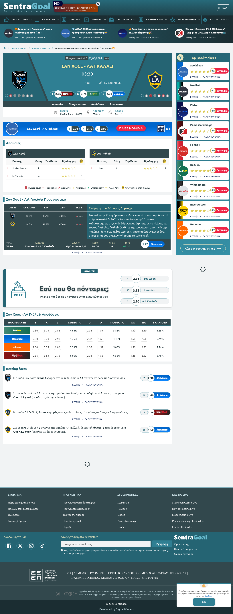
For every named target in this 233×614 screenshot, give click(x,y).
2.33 (89, 355)
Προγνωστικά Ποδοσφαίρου (79, 502)
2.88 (57, 330)
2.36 (35, 355)
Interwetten (198, 204)
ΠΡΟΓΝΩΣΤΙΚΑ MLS (19, 48)
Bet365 (195, 165)
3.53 (46, 355)
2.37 (89, 338)
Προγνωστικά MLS (76, 58)
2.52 (144, 355)
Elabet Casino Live (182, 514)
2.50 (144, 330)
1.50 (133, 330)
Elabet (194, 105)
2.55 (144, 347)
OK (204, 601)
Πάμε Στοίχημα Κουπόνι (21, 502)
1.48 (133, 355)
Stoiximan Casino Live (184, 502)
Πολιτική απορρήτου (186, 548)
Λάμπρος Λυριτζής (120, 208)
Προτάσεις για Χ (72, 520)
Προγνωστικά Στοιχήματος (23, 508)
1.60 (100, 338)
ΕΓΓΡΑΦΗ (223, 7)
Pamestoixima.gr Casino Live (188, 520)
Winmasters (198, 184)
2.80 (57, 347)
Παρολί (67, 526)
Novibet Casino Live (183, 508)
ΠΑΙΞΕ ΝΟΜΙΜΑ (131, 128)
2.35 (89, 330)
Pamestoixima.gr (201, 125)
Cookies (208, 595)
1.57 (100, 330)
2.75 (57, 355)
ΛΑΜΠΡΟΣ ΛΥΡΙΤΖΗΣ (41, 48)
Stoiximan (196, 65)
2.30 (35, 330)
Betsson (195, 224)
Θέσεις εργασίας (183, 553)
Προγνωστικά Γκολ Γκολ (76, 508)
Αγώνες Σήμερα (17, 520)
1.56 (100, 355)
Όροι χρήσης (181, 544)
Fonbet (195, 145)
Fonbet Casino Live (183, 526)
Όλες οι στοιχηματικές (203, 248)
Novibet (195, 85)
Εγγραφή (162, 544)
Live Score (14, 514)
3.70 (46, 338)
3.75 (46, 330)
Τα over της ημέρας (73, 514)
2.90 (57, 338)
